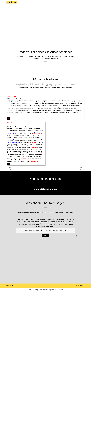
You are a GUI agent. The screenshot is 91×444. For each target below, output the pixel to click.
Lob (51, 4)
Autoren (46, 4)
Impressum (82, 265)
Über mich (29, 4)
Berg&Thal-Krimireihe (53, 115)
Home (23, 4)
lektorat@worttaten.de (45, 169)
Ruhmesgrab (67, 131)
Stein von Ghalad (21, 105)
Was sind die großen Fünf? (73, 4)
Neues (56, 4)
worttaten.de (76, 265)
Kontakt (61, 4)
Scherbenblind (73, 135)
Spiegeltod (53, 112)
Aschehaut (78, 126)
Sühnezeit (73, 121)
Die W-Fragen (38, 4)
